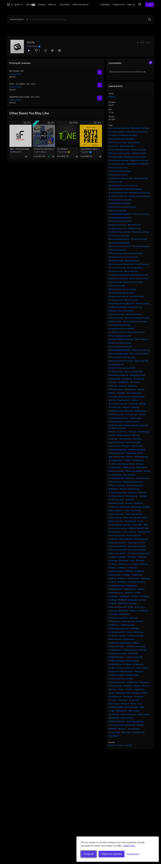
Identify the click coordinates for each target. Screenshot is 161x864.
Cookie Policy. (129, 846)
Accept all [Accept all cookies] (88, 854)
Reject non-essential (111, 854)
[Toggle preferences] (134, 854)
